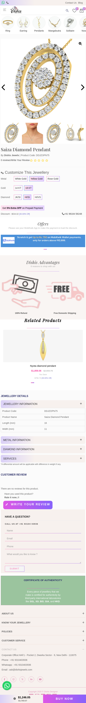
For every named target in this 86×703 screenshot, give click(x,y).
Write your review (30, 504)
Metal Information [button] (16, 440)
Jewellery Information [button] (20, 404)
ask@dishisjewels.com (20, 669)
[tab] (43, 404)
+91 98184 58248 (73, 214)
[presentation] (4, 87)
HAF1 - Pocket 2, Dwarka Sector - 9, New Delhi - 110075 (47, 655)
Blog (80, 2)
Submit (14, 568)
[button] (41, 259)
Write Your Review (20, 160)
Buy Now (64, 698)
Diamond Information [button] (18, 449)
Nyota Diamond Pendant (43, 365)
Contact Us (70, 2)
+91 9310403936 (18, 660)
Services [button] (9, 458)
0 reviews (5, 160)
